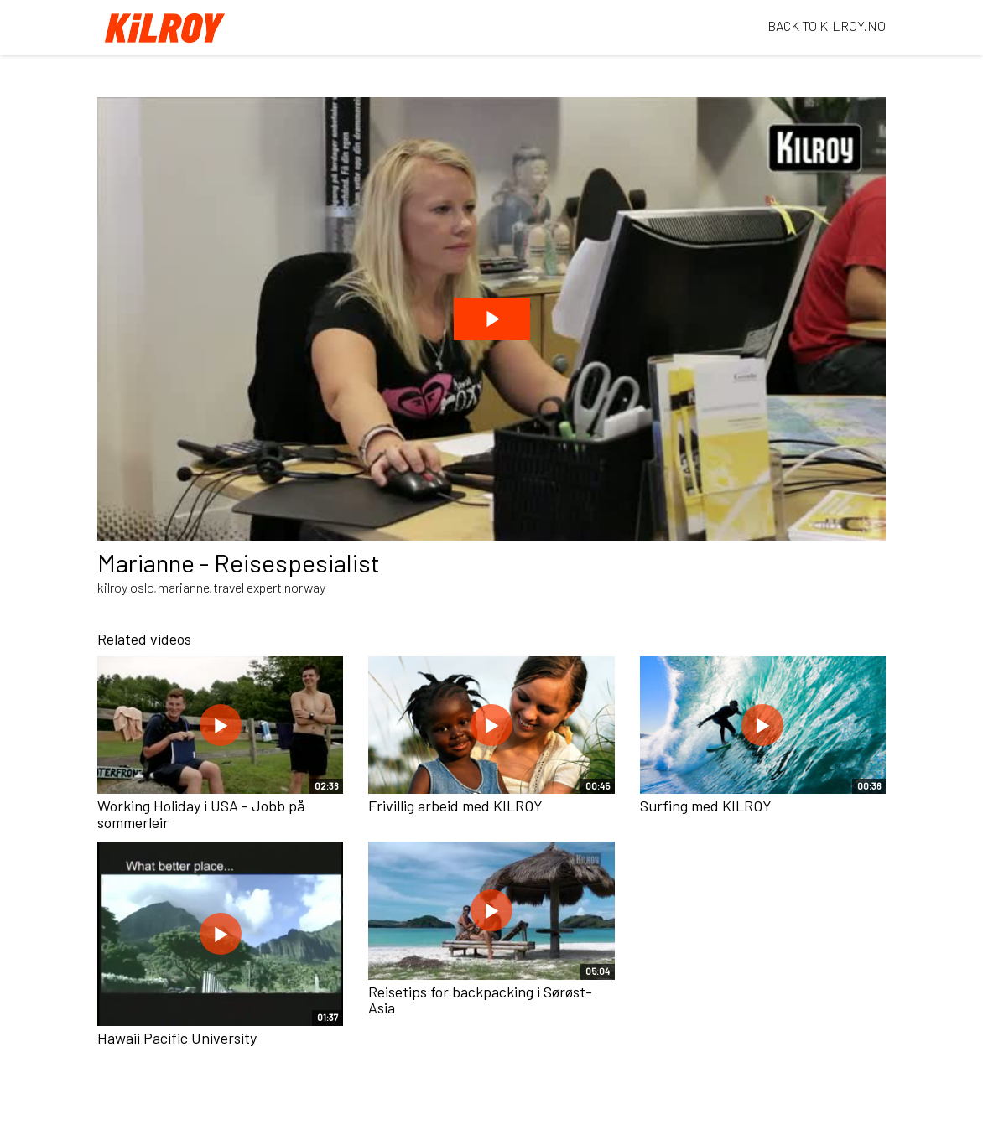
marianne (184, 587)
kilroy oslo (125, 587)
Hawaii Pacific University (177, 1037)
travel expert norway (269, 587)
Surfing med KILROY (706, 805)
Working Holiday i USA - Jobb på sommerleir (200, 814)
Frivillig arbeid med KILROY (455, 805)
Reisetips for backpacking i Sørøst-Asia (480, 1000)
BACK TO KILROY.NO (826, 26)
